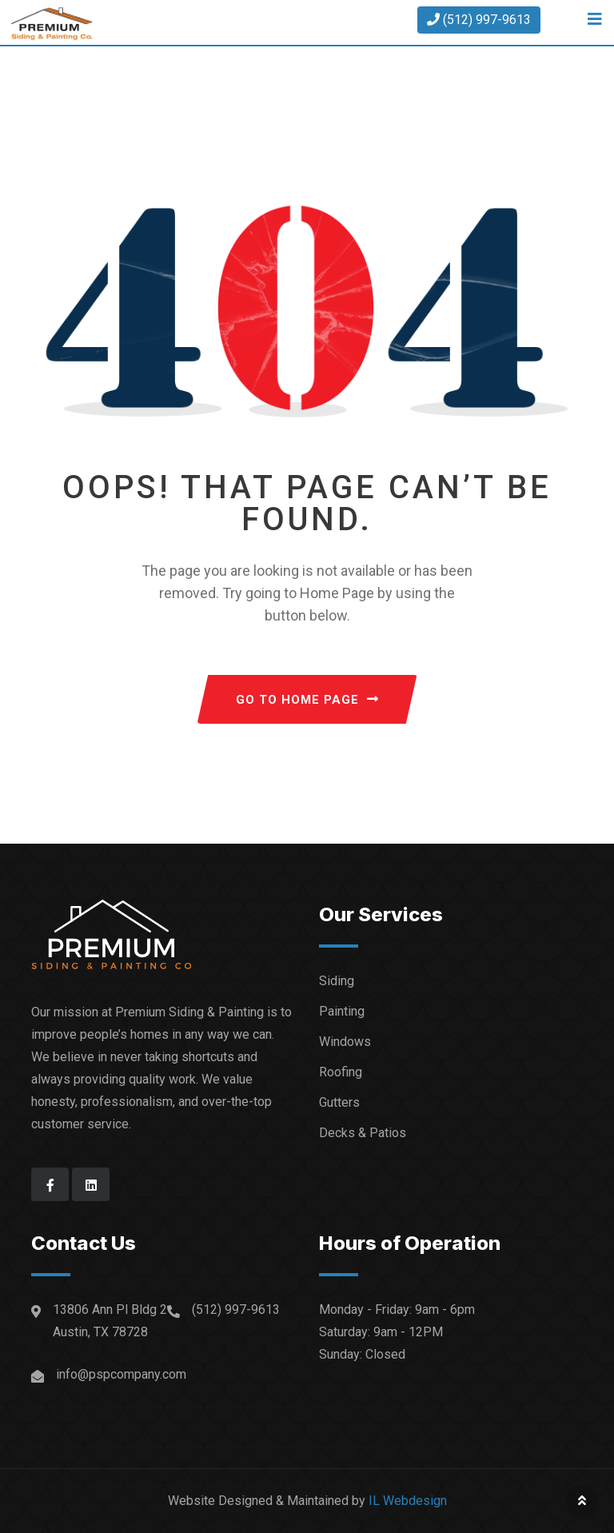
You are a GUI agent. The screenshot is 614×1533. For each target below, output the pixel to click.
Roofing (340, 1072)
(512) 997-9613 (479, 19)
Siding (336, 980)
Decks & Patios (362, 1132)
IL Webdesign (408, 1500)
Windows (345, 1041)
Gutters (339, 1102)
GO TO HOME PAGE (307, 700)
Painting (342, 1011)
